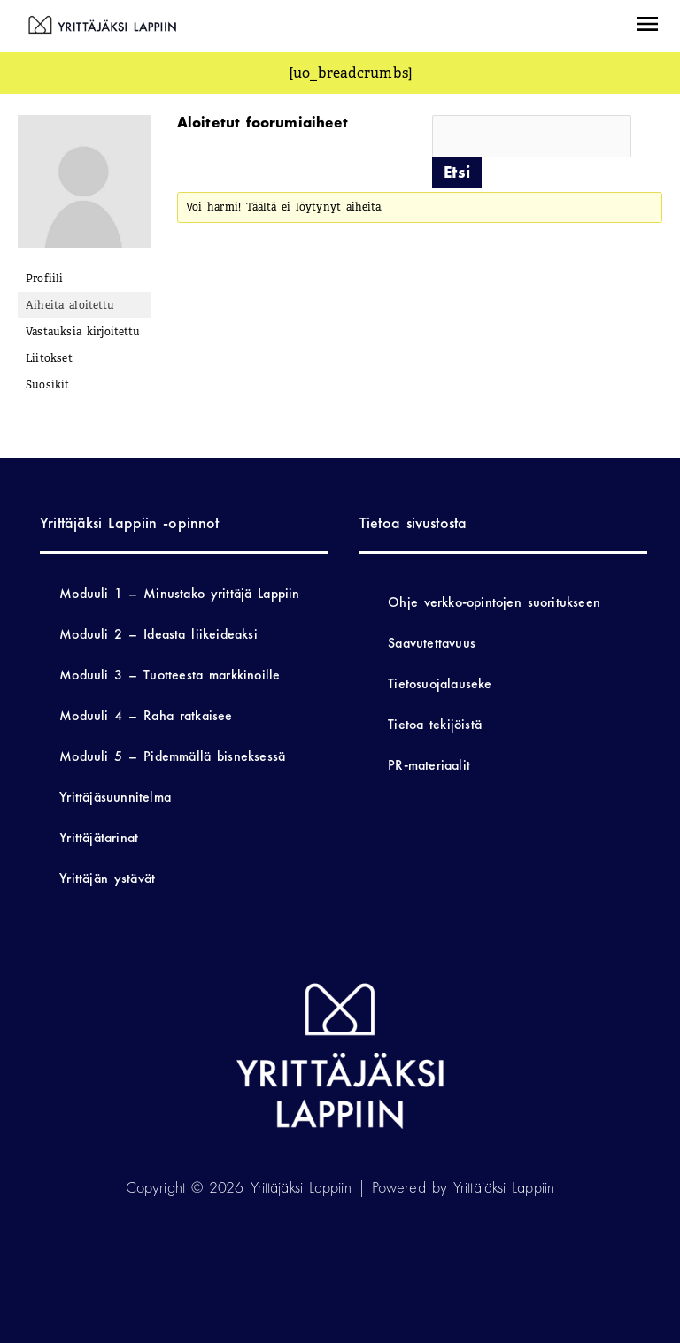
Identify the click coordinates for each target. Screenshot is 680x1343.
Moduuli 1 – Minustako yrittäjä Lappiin (179, 593)
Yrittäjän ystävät (107, 878)
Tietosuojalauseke (439, 683)
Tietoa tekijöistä (435, 724)
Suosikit (48, 385)
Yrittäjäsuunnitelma (115, 796)
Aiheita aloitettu (70, 305)
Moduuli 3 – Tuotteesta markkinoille (169, 674)
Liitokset (49, 358)
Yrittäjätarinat (98, 837)
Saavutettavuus (431, 642)
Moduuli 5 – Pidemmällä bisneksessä (172, 756)
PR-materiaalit (429, 765)
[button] (647, 26)
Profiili (45, 279)
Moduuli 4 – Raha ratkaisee (145, 715)
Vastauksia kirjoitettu (83, 332)
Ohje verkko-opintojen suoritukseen (494, 602)
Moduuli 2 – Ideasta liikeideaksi (158, 634)
